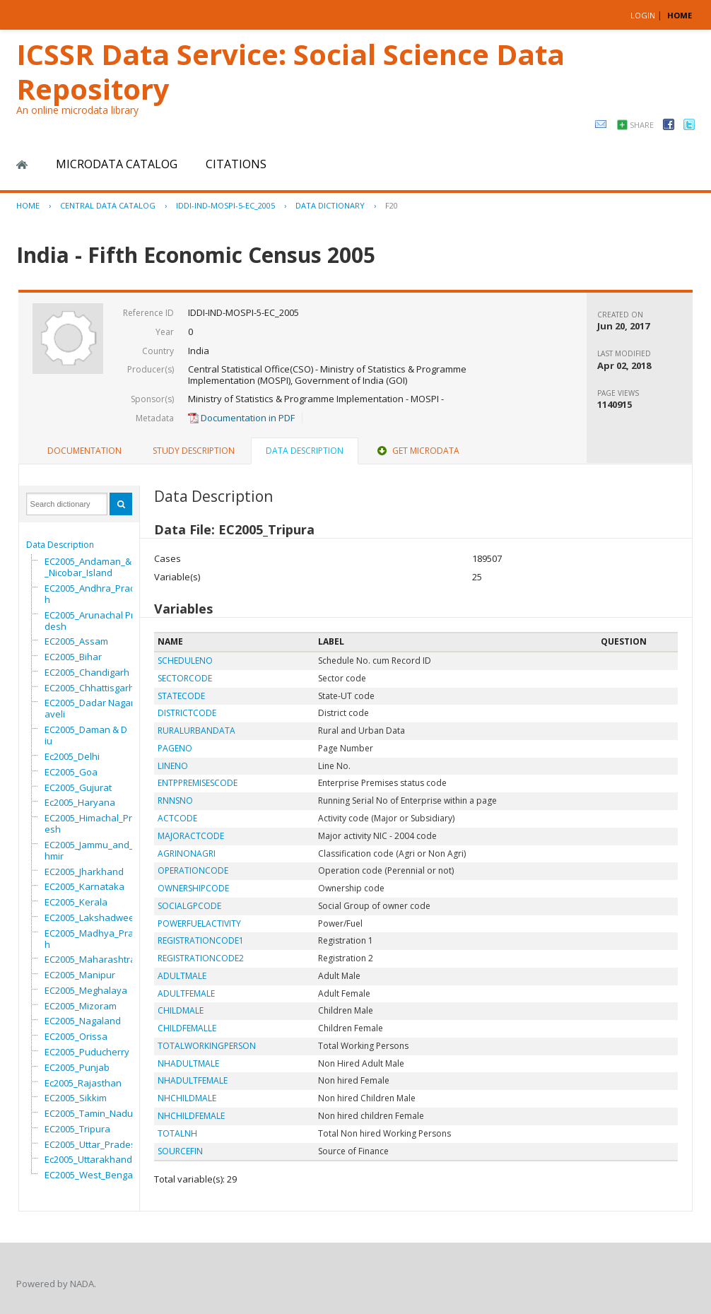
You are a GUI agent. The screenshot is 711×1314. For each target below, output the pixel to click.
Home (22, 165)
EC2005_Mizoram (81, 1005)
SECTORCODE (185, 678)
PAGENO (175, 748)
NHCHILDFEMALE (191, 1116)
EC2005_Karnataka (84, 886)
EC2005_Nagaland (83, 1020)
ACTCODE (177, 818)
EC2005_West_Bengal (90, 1174)
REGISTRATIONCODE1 (201, 940)
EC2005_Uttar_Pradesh (93, 1144)
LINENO (173, 766)
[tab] (84, 451)
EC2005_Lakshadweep (92, 917)
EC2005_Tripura (77, 1128)
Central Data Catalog (107, 205)
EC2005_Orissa (76, 1036)
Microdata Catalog (116, 164)
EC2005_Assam (76, 641)
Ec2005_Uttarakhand (88, 1159)
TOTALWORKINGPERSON (207, 1046)
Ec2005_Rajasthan (83, 1083)
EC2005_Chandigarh (87, 672)
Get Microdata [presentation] (417, 451)
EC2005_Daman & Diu (86, 735)
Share (642, 124)
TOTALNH (177, 1133)
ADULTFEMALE (186, 993)
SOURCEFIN (180, 1151)
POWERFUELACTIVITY (199, 923)
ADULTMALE (182, 976)
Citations (236, 164)
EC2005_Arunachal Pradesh (92, 620)
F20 (391, 205)
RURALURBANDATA (196, 731)
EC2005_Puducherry (87, 1051)
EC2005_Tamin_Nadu (89, 1113)
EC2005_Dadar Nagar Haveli (94, 708)
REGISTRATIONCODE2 (201, 958)
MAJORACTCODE (191, 836)
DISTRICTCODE (187, 713)
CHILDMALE (181, 1010)
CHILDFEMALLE (187, 1028)
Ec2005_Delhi (72, 756)
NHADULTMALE (188, 1063)
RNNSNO (175, 800)
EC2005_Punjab (77, 1067)
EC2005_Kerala (76, 902)
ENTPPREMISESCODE (197, 783)
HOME (679, 15)
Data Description (60, 545)
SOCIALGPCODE (189, 906)
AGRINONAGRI (187, 853)
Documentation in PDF (241, 417)
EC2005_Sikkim (76, 1097)
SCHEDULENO (185, 661)
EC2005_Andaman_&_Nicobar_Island (88, 567)
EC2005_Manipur (80, 974)
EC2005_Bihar (73, 656)
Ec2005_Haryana (80, 802)
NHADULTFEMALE (193, 1080)
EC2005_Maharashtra (90, 959)
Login (642, 15)
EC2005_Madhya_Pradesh (97, 938)
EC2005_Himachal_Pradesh (94, 823)
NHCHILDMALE (187, 1098)
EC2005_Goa (71, 772)
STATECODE (181, 696)
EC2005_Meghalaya (86, 990)
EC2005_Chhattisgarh (89, 687)
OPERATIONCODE (193, 870)
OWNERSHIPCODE (193, 888)
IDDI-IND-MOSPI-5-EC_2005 (225, 205)
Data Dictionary (330, 205)
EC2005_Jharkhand (84, 871)
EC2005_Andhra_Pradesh (95, 593)
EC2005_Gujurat (78, 787)
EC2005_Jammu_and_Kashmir (97, 850)
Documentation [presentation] (84, 451)
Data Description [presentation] (304, 451)
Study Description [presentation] (194, 451)
